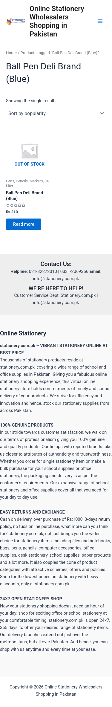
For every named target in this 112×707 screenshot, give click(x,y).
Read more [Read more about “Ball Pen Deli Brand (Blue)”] (23, 224)
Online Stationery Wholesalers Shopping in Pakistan (57, 21)
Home (11, 53)
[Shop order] (56, 113)
